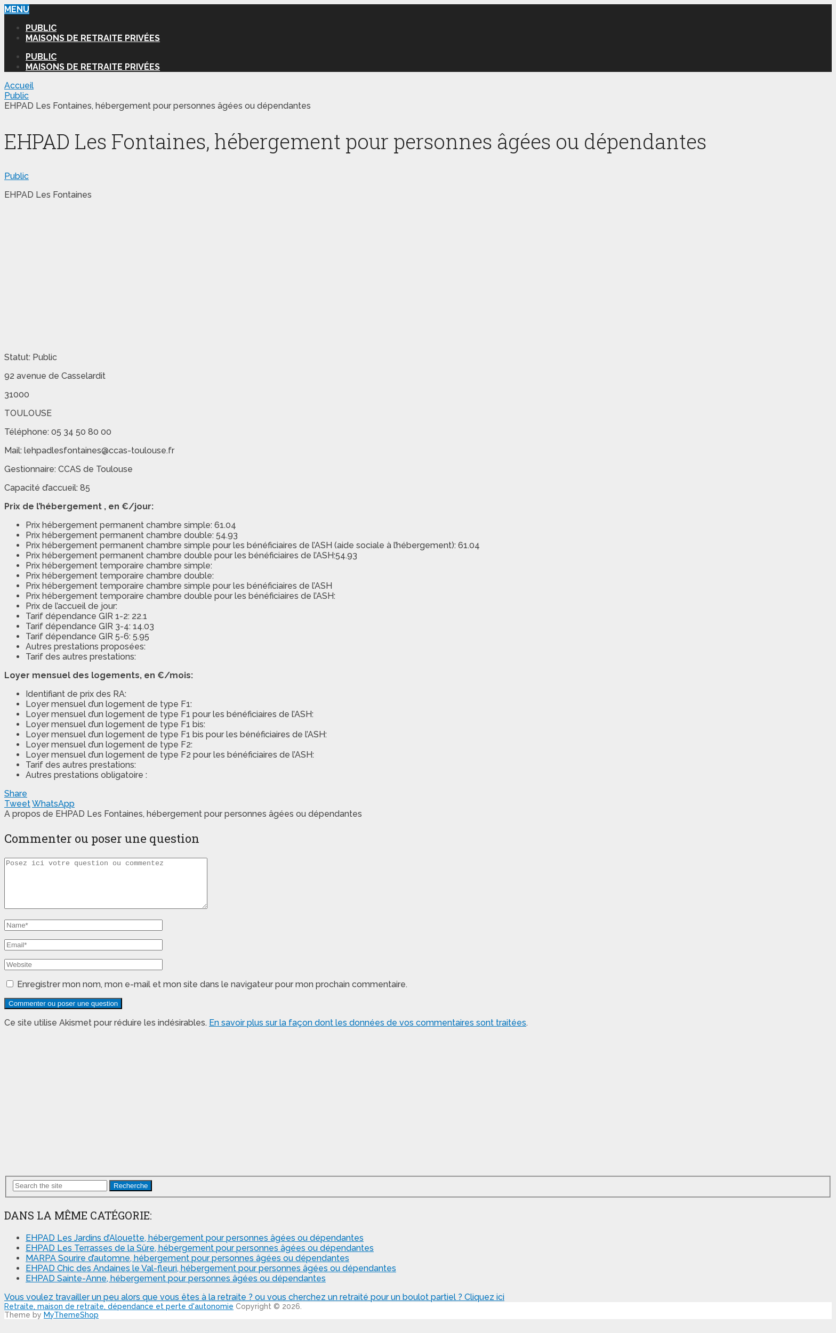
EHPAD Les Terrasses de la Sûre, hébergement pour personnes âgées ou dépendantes (200, 1258)
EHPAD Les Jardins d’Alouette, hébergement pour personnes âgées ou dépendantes (195, 1247)
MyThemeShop (71, 1324)
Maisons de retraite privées (93, 38)
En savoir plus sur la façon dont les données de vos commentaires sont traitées (367, 1032)
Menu (16, 9)
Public (41, 28)
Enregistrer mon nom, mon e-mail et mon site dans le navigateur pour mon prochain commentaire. (212, 994)
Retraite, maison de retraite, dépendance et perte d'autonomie (119, 1316)
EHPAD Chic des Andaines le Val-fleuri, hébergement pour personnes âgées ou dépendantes (211, 1278)
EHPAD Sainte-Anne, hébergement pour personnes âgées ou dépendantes (176, 1288)
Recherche (131, 1195)
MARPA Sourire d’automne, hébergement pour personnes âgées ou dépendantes (187, 1268)
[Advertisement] (84, 275)
